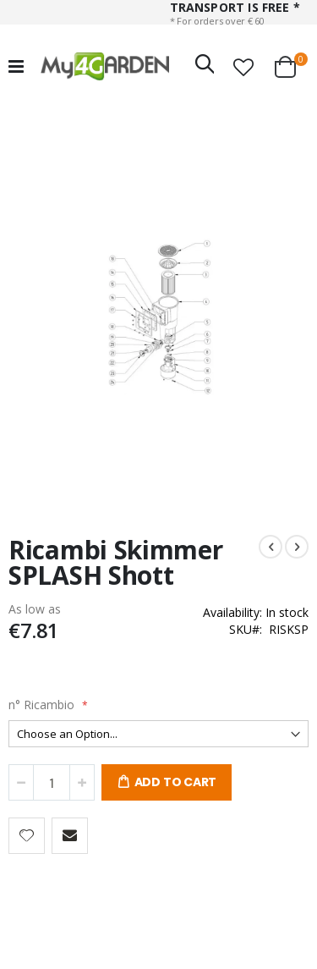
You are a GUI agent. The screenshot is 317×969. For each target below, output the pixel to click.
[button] (243, 66)
